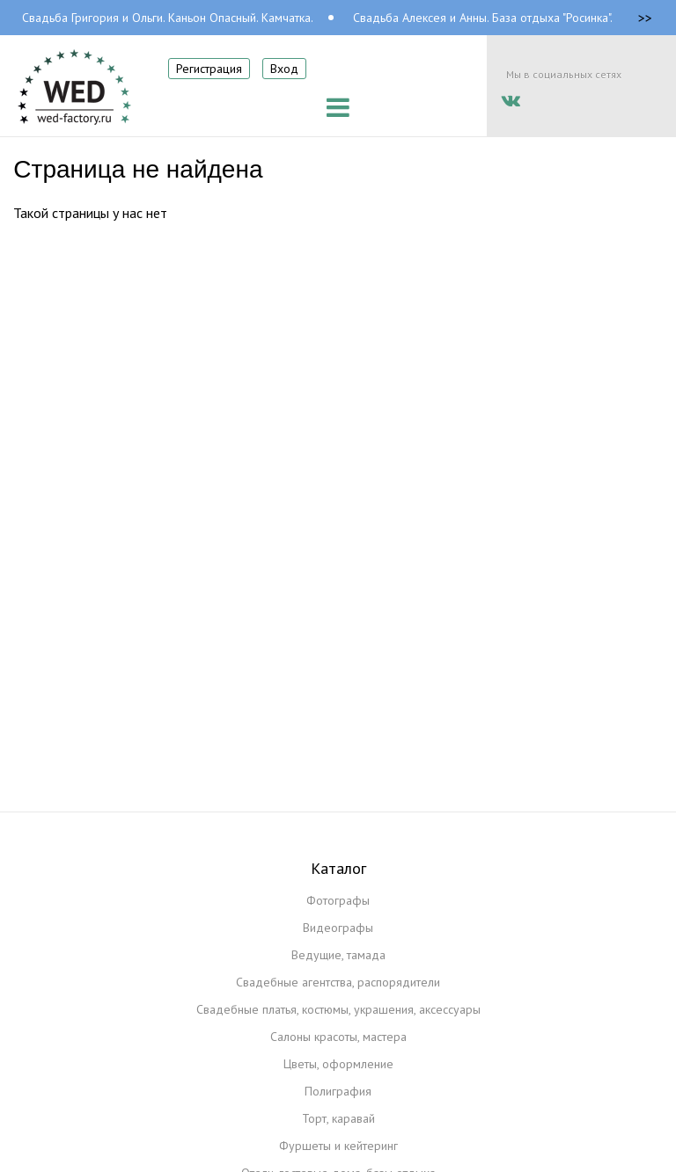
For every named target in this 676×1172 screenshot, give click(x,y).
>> (645, 17)
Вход (284, 68)
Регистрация (209, 68)
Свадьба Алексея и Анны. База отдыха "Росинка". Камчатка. (510, 17)
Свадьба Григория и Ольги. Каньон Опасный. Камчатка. (167, 17)
